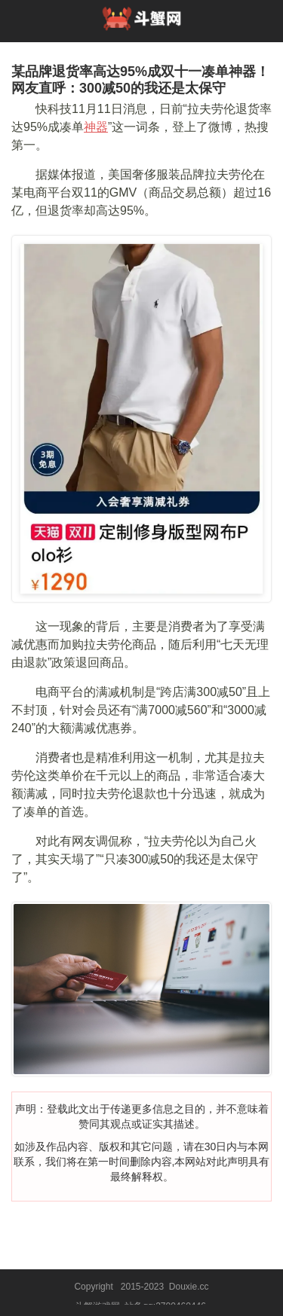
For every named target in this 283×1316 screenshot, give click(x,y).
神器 (96, 127)
